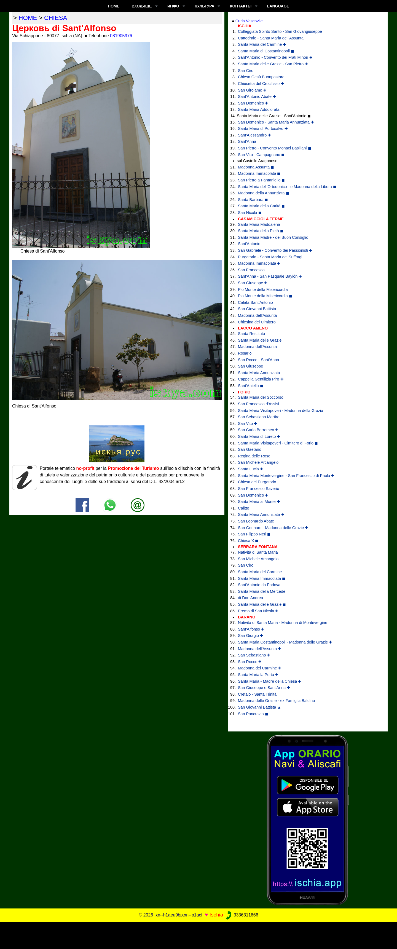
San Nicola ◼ (250, 212)
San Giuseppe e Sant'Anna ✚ (264, 687)
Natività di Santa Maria (258, 552)
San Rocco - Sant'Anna (258, 360)
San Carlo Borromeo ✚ (258, 430)
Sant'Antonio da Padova (259, 585)
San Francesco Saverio (258, 488)
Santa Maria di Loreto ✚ (259, 436)
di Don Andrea (250, 598)
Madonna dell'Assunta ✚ (259, 649)
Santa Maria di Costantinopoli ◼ (266, 51)
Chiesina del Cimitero (257, 322)
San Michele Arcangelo (258, 462)
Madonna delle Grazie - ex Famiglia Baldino (276, 700)
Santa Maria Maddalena (259, 224)
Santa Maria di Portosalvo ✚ (263, 128)
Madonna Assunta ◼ (256, 167)
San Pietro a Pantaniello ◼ (261, 180)
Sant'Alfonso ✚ (251, 629)
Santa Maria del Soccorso (260, 397)
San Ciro (245, 70)
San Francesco (251, 270)
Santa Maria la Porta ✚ (258, 674)
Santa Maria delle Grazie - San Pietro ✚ (273, 64)
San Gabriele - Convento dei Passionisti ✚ (275, 250)
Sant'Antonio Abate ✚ (257, 96)
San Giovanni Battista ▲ (259, 707)
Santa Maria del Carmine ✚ (262, 44)
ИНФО (173, 6)
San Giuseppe (250, 366)
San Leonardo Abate (256, 521)
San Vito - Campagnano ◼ (261, 154)
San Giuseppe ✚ (252, 283)
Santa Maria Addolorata (258, 109)
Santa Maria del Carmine (260, 572)
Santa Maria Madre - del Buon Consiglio (273, 237)
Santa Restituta (251, 333)
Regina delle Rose (254, 456)
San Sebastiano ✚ (254, 655)
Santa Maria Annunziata (259, 373)
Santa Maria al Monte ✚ (259, 501)
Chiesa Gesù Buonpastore (261, 77)
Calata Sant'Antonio (255, 302)
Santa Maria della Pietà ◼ (260, 231)
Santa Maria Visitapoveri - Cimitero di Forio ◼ (278, 443)
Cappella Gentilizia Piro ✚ (261, 379)
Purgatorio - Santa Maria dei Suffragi (270, 257)
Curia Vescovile (249, 21)
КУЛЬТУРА (204, 6)
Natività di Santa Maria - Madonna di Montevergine (282, 622)
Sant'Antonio (249, 244)
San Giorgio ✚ (250, 635)
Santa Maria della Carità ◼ (261, 206)
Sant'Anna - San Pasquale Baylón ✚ (270, 276)
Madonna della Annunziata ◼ (263, 193)
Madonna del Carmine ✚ (259, 668)
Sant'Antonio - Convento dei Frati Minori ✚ (275, 57)
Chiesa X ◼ (248, 540)
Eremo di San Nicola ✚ (258, 611)
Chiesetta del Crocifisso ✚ (261, 83)
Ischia (216, 915)
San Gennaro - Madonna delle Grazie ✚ (273, 528)
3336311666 (241, 915)
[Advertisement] (198, 934)
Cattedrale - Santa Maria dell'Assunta (271, 38)
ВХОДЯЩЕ (142, 6)
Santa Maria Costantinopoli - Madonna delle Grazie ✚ (285, 642)
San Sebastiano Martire (258, 417)
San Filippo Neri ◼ (254, 534)
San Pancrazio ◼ (253, 714)
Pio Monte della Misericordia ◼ (265, 296)
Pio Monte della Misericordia (263, 289)
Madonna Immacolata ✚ (259, 263)
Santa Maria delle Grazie (259, 340)
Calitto (243, 508)
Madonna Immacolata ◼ (259, 173)
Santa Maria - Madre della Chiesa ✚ (269, 681)
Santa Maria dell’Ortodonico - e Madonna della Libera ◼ (287, 186)
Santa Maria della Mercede (261, 591)
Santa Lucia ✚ (250, 469)
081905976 (121, 35)
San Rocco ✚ (250, 662)
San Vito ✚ (247, 423)
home (27, 17)
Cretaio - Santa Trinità (257, 694)
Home (113, 6)
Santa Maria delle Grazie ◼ (262, 604)
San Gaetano (249, 449)
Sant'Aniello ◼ (250, 386)
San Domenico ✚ (253, 103)
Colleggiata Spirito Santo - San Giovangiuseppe (280, 31)
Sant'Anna (247, 141)
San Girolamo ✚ (252, 90)
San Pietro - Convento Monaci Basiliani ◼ (274, 148)
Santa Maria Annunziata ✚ (261, 514)
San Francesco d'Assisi (258, 404)
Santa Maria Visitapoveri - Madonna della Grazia (280, 410)
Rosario (245, 353)
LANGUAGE (278, 6)
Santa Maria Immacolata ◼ (261, 578)
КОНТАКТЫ (240, 6)
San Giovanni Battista (257, 309)
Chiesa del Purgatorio (257, 482)
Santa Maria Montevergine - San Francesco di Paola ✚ (286, 475)
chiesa (55, 17)
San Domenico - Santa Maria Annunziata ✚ (276, 122)
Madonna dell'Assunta (257, 315)
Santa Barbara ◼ (253, 199)
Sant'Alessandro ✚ (254, 135)
